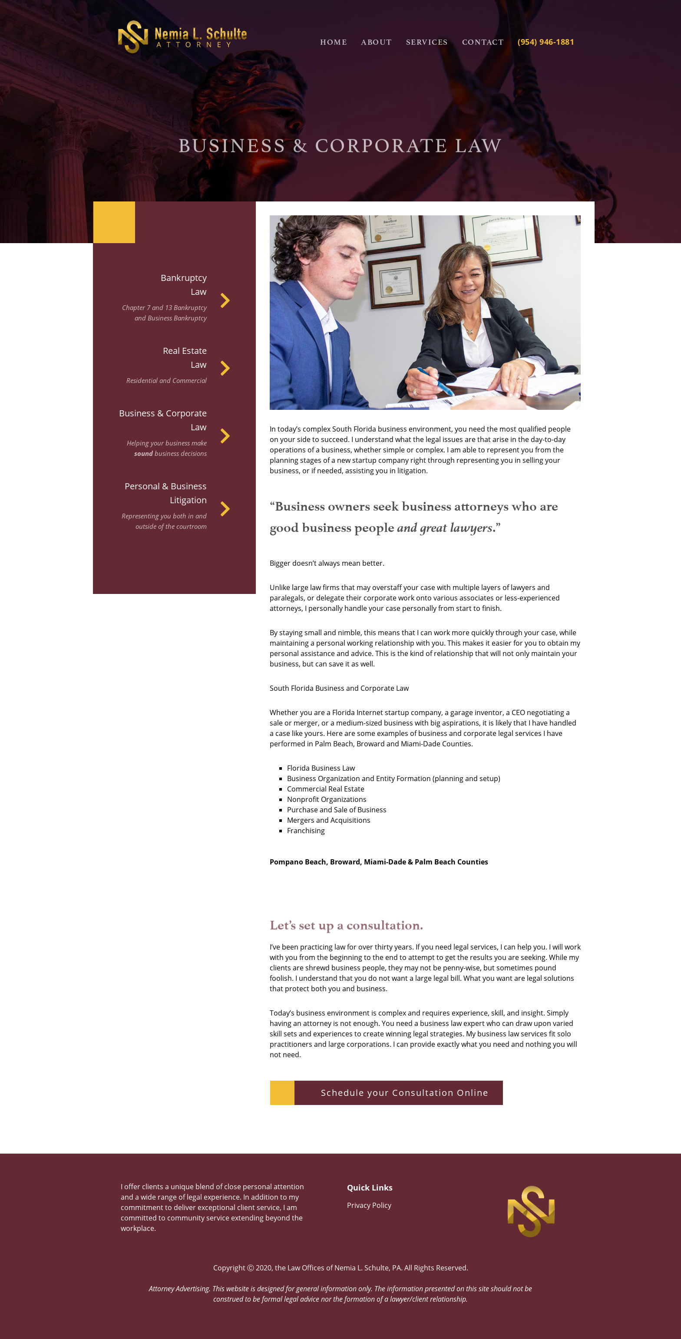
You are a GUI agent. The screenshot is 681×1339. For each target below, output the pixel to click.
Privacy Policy (369, 1205)
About (376, 42)
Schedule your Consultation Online (405, 1092)
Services (427, 42)
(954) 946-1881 (546, 41)
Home (333, 42)
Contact (483, 42)
